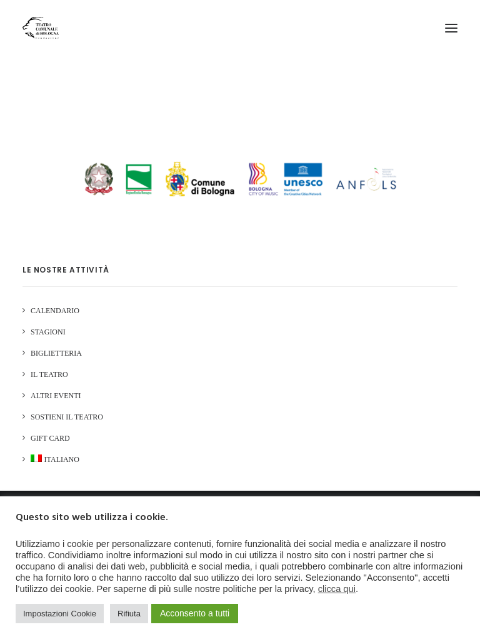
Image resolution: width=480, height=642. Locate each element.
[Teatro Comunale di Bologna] (40, 28)
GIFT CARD (50, 438)
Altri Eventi (56, 395)
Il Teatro (49, 374)
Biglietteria (56, 353)
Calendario (55, 310)
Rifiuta (129, 613)
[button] (451, 28)
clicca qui (337, 589)
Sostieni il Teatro (67, 417)
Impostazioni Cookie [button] (59, 613)
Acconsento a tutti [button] (194, 613)
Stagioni (48, 332)
